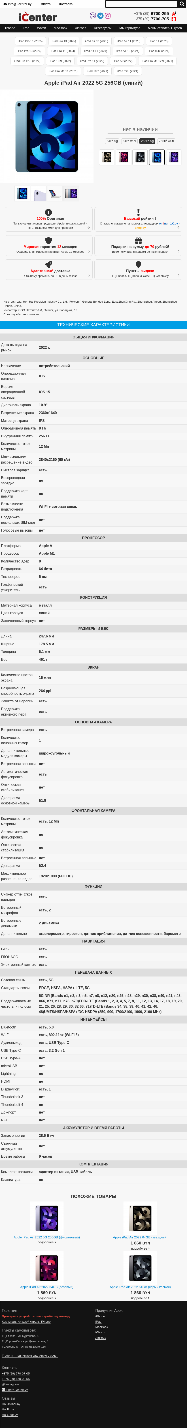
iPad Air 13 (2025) (96, 41)
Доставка (66, 4)
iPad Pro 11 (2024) (63, 51)
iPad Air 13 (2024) (127, 51)
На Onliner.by (11, 1404)
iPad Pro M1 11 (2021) (63, 71)
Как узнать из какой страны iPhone (26, 1321)
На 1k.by (8, 1409)
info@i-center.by (18, 4)
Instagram (10, 1384)
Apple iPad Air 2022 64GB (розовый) (46, 1287)
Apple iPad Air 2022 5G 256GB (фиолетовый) (47, 1237)
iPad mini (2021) (127, 71)
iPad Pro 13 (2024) (29, 51)
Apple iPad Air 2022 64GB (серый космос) (140, 1287)
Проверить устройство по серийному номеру (36, 1316)
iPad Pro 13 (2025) (64, 41)
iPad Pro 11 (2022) (92, 61)
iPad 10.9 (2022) (60, 61)
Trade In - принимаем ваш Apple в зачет (30, 1355)
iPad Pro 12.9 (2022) (27, 61)
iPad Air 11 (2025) (128, 41)
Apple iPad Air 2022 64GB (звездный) (140, 1237)
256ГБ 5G (147, 141)
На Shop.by (10, 1414)
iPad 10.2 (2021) (97, 71)
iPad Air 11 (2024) (95, 51)
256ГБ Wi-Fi (166, 141)
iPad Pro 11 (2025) (30, 41)
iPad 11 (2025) (159, 41)
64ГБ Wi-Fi (129, 141)
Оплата (45, 4)
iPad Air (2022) (123, 61)
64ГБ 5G (112, 141)
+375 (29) (155, 13)
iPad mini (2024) (159, 51)
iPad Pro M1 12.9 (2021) (157, 61)
